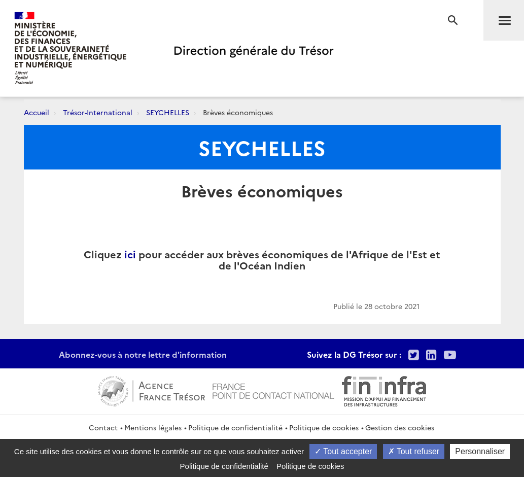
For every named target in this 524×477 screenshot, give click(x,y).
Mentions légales (153, 427)
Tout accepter (343, 451)
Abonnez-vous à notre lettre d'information (143, 354)
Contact (103, 427)
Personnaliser (480, 451)
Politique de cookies (324, 427)
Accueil (36, 112)
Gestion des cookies (399, 427)
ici (130, 254)
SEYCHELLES (167, 112)
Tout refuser (414, 451)
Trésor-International (97, 112)
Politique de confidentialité (235, 427)
